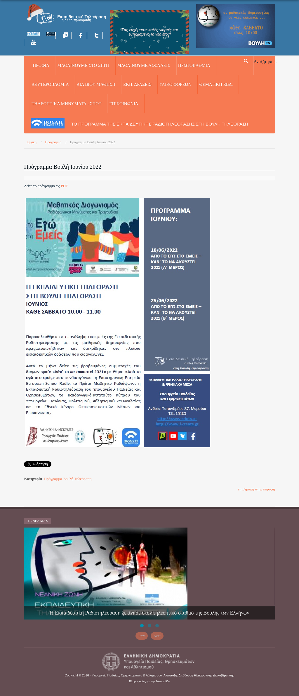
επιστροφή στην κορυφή (256, 489)
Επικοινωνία (123, 103)
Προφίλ (41, 65)
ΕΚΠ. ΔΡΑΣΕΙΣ (137, 84)
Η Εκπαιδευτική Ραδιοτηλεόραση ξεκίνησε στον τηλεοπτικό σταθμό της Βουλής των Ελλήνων (149, 613)
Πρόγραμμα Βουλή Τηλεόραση (68, 478)
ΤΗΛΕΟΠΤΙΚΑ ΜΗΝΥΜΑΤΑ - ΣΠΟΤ (66, 103)
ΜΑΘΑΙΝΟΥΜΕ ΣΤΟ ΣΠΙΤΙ (83, 65)
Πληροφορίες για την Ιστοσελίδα (149, 681)
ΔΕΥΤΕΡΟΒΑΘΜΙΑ (50, 84)
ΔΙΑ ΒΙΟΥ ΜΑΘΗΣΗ (96, 84)
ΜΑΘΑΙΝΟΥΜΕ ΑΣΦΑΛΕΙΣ (143, 65)
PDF (64, 186)
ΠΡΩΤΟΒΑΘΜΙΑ (194, 65)
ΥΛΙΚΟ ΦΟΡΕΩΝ (175, 84)
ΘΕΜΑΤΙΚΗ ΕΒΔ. (216, 84)
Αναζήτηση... (265, 61)
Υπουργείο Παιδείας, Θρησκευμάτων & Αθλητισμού (127, 675)
